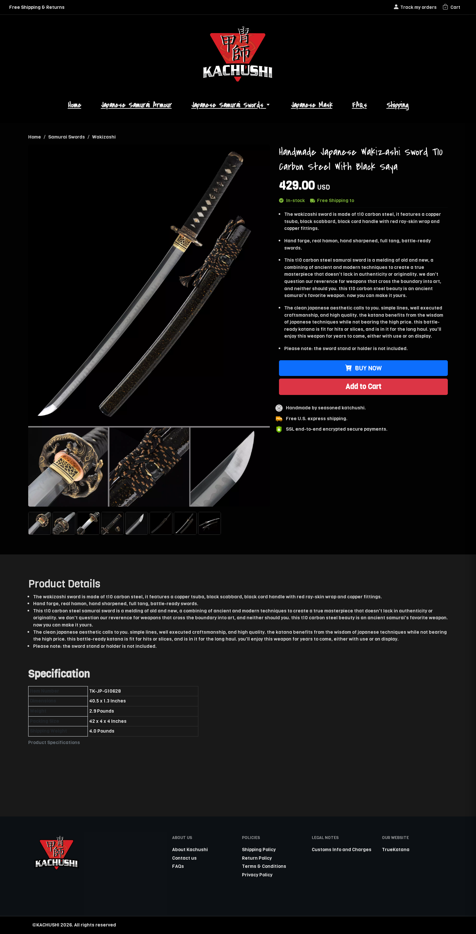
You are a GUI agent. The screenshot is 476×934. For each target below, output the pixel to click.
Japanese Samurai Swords (231, 105)
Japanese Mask (311, 105)
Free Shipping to (332, 200)
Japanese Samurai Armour (136, 105)
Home (74, 105)
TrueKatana (395, 849)
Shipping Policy (259, 849)
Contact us (184, 858)
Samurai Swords (66, 137)
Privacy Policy (257, 874)
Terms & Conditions (264, 866)
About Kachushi (190, 849)
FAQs (359, 105)
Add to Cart (363, 386)
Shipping (397, 105)
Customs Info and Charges (341, 849)
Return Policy (257, 858)
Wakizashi (104, 137)
